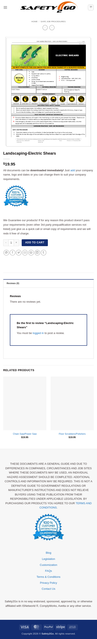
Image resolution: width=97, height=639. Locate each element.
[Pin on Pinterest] (31, 253)
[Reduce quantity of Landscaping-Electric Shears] (5, 242)
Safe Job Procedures (53, 21)
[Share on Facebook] (12, 253)
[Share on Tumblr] (43, 253)
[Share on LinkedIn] (37, 253)
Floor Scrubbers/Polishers (72, 434)
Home (34, 21)
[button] (5, 7)
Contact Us (48, 588)
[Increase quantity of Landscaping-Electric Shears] (16, 242)
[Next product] (45, 27)
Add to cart (34, 242)
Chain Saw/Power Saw (25, 434)
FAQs (48, 570)
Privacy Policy (48, 582)
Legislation (48, 559)
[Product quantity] (11, 242)
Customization (48, 564)
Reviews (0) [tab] (13, 283)
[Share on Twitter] (18, 253)
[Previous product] (52, 27)
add (72, 170)
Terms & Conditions (49, 576)
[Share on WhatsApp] (6, 253)
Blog (48, 552)
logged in (38, 333)
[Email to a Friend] (25, 253)
